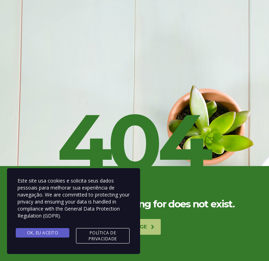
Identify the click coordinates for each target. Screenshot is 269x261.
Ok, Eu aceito (42, 233)
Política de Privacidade (103, 236)
